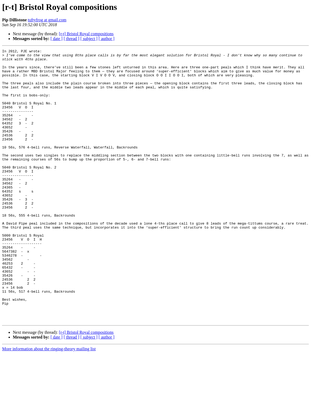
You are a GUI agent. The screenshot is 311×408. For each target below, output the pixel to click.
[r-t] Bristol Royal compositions (86, 34)
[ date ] (56, 38)
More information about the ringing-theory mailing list (49, 403)
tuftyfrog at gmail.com (47, 20)
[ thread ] (71, 38)
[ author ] (107, 38)
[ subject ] (89, 38)
